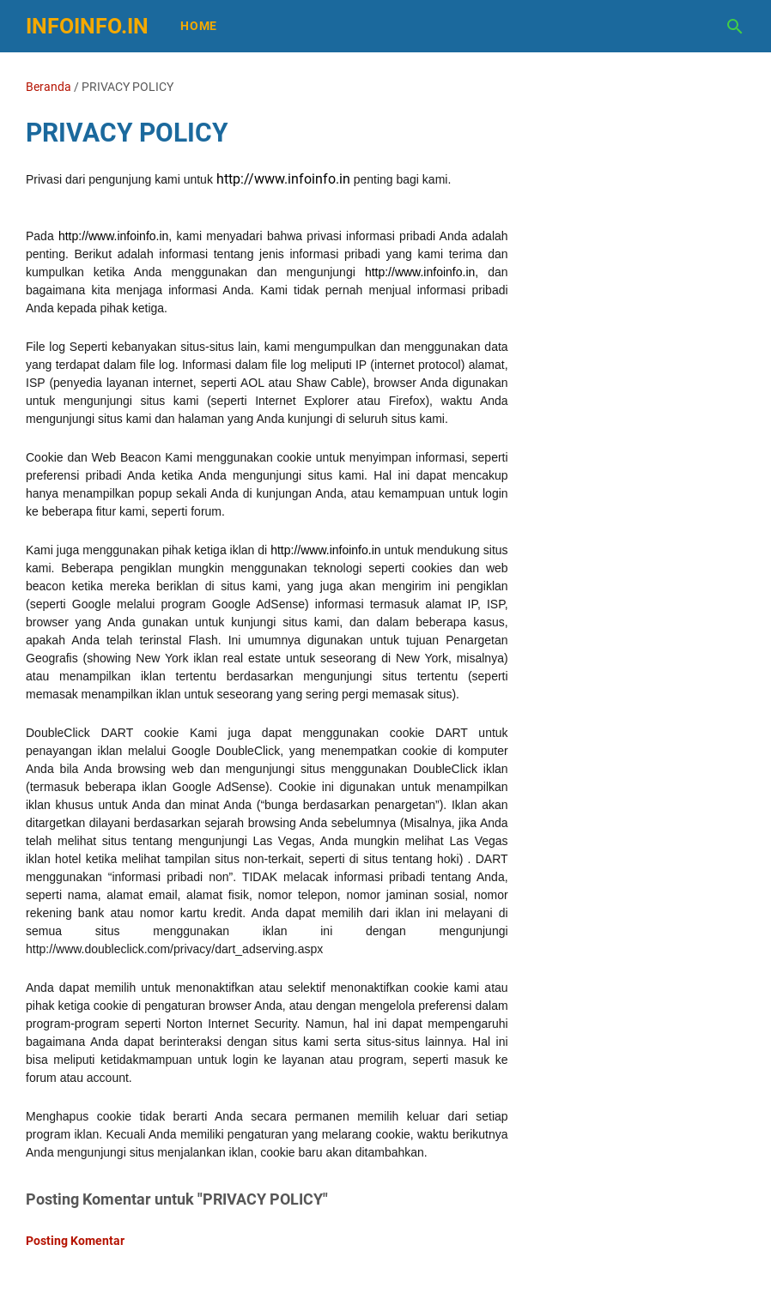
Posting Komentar (75, 1241)
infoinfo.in (87, 26)
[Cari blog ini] (735, 26)
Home (198, 26)
